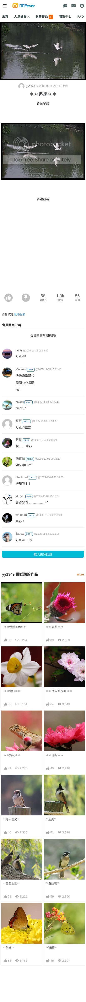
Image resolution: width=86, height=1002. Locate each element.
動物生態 (19, 314)
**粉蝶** (51, 947)
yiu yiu (20, 496)
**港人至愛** (11, 819)
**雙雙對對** (11, 883)
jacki (19, 350)
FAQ (80, 16)
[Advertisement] (43, 248)
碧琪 (19, 439)
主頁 (5, 16)
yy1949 (27, 86)
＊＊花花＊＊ (54, 627)
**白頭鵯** (52, 883)
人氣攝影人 (21, 16)
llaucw (20, 533)
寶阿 (19, 421)
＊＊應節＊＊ (54, 755)
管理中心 (65, 16)
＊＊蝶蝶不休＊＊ (15, 627)
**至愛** (51, 819)
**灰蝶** (8, 947)
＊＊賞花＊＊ (12, 755)
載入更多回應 (43, 554)
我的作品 (44, 17)
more (80, 574)
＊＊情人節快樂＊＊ (59, 691)
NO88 (20, 402)
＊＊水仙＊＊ (12, 691)
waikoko (21, 515)
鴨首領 (20, 458)
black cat (22, 477)
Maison (21, 369)
